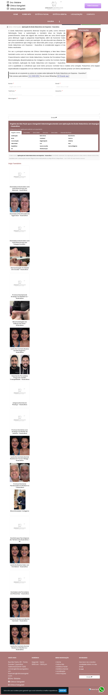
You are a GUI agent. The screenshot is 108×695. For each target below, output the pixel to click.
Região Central (15, 132)
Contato (91, 14)
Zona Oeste (36, 132)
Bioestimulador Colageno (19, 511)
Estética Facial (42, 14)
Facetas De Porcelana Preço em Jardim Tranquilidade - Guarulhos (19, 377)
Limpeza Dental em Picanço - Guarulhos (19, 404)
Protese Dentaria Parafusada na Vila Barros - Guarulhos (19, 485)
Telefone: (12, 91)
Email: (57, 83)
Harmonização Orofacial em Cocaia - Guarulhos (20, 269)
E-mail (82, 669)
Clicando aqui (63, 76)
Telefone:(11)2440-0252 (17, 667)
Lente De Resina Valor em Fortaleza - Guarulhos (19, 566)
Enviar (54, 118)
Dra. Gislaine (14, 2)
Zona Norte (26, 132)
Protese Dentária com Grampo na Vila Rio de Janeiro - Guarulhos (20, 431)
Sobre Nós (26, 14)
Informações (61, 673)
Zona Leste (54, 132)
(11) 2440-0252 (34, 76)
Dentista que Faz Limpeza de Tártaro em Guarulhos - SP (20, 539)
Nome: (11, 83)
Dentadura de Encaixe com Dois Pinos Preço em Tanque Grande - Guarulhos (20, 243)
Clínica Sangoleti (16, 5)
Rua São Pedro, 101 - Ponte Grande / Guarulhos (18, 663)
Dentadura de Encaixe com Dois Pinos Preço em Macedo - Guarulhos (20, 188)
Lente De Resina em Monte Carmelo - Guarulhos (19, 620)
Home (15, 14)
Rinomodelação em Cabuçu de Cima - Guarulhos (20, 323)
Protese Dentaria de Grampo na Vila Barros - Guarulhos (19, 296)
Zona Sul (45, 132)
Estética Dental (60, 14)
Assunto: (59, 91)
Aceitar (63, 690)
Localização (76, 14)
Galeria (50, 21)
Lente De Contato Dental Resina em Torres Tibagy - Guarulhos (19, 458)
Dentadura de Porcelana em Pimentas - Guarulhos (19, 593)
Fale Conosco (92, 6)
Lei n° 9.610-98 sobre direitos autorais (74, 158)
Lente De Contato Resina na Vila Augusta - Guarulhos (20, 350)
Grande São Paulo (66, 132)
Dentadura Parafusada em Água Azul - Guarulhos (20, 215)
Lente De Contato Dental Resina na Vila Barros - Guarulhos (20, 648)
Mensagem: (12, 98)
